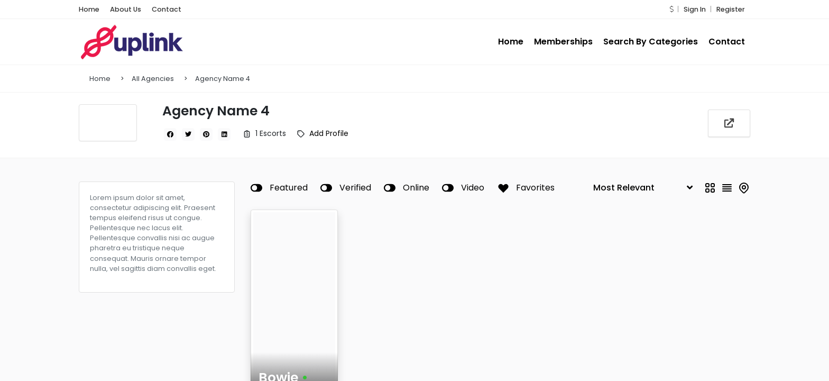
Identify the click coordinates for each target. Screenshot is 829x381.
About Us (125, 9)
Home (89, 9)
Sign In (695, 9)
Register (730, 9)
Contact (166, 9)
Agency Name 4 (222, 78)
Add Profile (328, 133)
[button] (671, 9)
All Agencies (153, 78)
